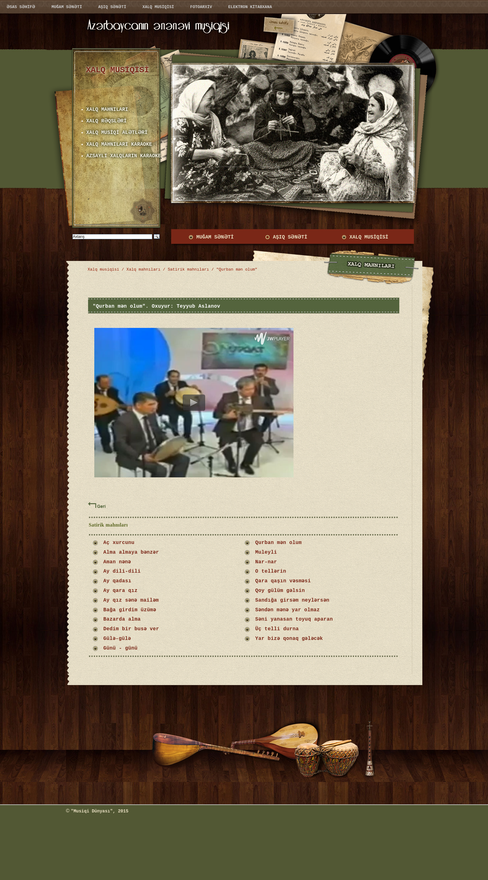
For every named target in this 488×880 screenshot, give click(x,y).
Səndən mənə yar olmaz (288, 610)
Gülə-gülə (117, 638)
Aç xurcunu (118, 543)
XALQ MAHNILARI (107, 109)
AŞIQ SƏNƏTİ (289, 237)
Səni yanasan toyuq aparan (295, 619)
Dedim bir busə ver (131, 629)
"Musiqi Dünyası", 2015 (100, 811)
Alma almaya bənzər (131, 552)
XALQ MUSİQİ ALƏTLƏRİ (116, 132)
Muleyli (266, 552)
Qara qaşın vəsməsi (283, 581)
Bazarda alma (122, 619)
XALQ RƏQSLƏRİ (105, 121)
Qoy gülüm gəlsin (280, 591)
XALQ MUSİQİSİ (369, 237)
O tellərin (270, 571)
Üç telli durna (280, 629)
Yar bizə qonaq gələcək (292, 638)
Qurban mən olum (278, 543)
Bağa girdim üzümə (129, 610)
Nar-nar (266, 562)
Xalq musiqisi (103, 269)
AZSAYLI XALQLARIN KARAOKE (123, 156)
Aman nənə (117, 562)
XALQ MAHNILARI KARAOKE (119, 144)
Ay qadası (117, 581)
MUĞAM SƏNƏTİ (214, 237)
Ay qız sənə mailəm (131, 600)
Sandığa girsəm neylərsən (294, 600)
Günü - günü (120, 648)
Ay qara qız (120, 591)
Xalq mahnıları (143, 269)
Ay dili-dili (122, 571)
